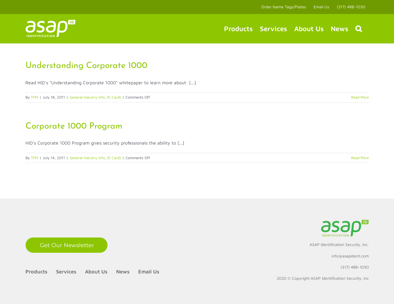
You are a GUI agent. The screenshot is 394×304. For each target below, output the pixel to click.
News (123, 272)
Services (66, 272)
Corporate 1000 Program (73, 126)
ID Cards (114, 97)
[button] (358, 28)
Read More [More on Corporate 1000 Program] (360, 157)
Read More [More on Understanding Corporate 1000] (360, 97)
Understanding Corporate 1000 (86, 65)
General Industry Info (87, 97)
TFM (34, 97)
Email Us (148, 272)
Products (36, 272)
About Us (96, 272)
